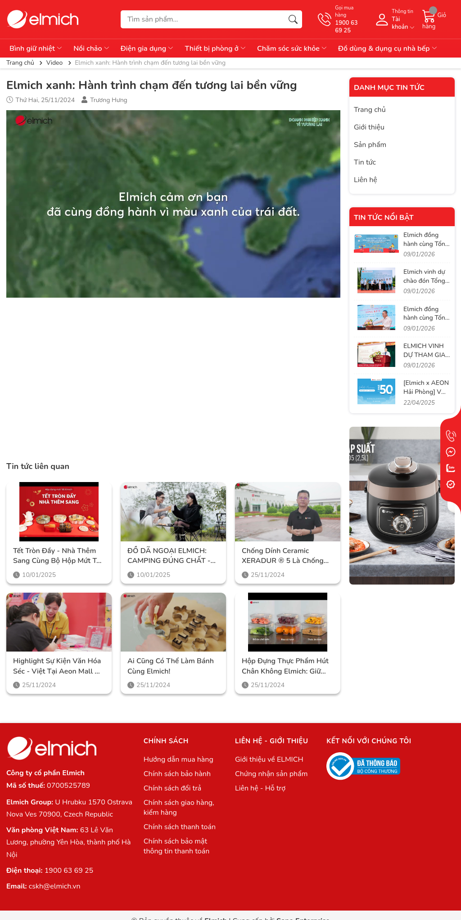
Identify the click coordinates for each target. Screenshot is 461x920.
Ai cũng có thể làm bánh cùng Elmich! (170, 666)
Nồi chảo (91, 49)
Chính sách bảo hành (177, 774)
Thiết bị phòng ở (216, 49)
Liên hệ (365, 180)
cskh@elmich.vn (55, 886)
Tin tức (365, 162)
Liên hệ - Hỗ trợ (260, 788)
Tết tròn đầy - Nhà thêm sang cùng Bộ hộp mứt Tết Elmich (58, 556)
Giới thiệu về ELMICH (269, 759)
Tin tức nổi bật (384, 218)
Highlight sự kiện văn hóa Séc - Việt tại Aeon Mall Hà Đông (58, 666)
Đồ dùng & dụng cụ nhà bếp (388, 49)
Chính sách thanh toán (180, 827)
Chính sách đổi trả (173, 788)
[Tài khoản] (394, 19)
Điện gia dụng (148, 49)
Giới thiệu (369, 127)
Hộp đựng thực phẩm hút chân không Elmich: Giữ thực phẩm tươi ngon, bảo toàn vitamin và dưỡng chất (286, 666)
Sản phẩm (370, 145)
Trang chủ (370, 110)
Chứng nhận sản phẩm (271, 774)
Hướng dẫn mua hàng (178, 759)
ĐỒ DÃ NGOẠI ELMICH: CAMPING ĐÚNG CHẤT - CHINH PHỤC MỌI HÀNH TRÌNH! (169, 556)
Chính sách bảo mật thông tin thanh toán (176, 846)
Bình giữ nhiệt (36, 49)
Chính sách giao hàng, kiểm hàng (179, 807)
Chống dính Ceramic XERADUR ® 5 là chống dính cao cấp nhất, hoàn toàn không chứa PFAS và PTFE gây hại (286, 556)
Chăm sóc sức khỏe (292, 49)
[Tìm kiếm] (293, 19)
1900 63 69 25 (69, 870)
